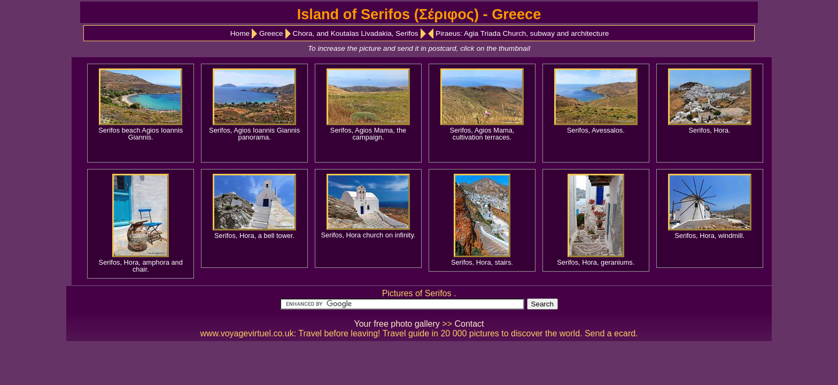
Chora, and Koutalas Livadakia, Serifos (355, 33)
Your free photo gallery (396, 323)
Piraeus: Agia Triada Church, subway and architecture (522, 33)
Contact (469, 323)
